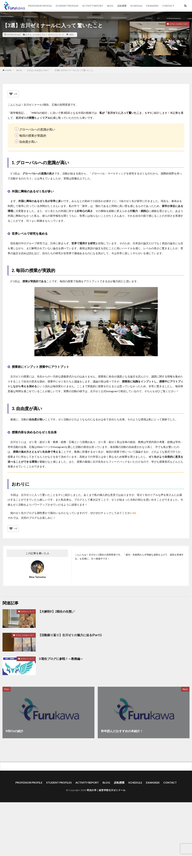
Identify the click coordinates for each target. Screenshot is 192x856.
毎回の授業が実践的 (32, 135)
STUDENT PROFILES (67, 5)
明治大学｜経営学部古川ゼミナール (106, 790)
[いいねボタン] (10, 93)
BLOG (110, 5)
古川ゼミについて (56, 34)
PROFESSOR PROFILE (40, 5)
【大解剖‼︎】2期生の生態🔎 (56, 611)
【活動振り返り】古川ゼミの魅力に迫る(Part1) (70, 635)
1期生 (71, 34)
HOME (8, 70)
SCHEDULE (136, 5)
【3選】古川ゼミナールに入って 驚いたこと (73, 70)
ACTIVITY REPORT (92, 5)
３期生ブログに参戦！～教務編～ (60, 658)
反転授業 (122, 5)
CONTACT (168, 5)
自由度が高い (28, 141)
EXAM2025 (152, 5)
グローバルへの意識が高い (37, 129)
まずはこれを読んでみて (36, 34)
